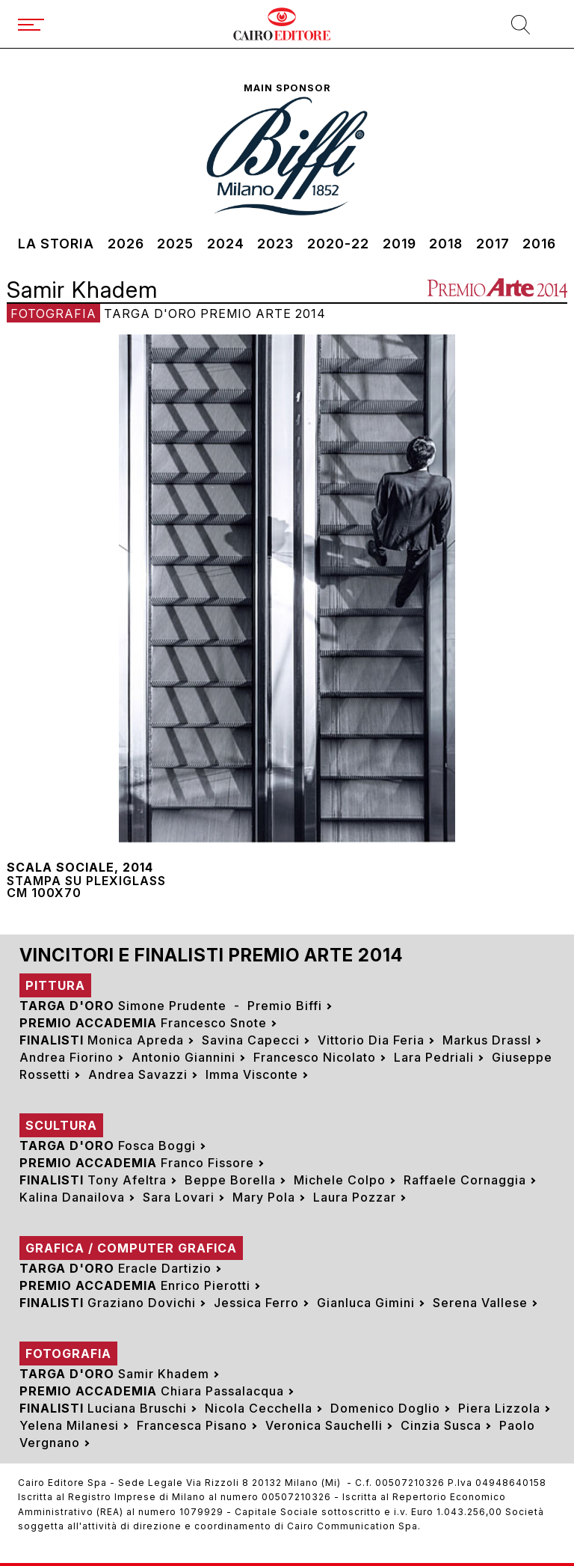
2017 (493, 244)
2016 (539, 244)
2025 (175, 244)
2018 (446, 244)
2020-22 (338, 244)
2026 (126, 244)
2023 (275, 244)
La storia (56, 244)
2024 (225, 244)
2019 (399, 244)
